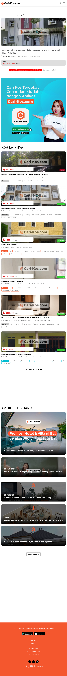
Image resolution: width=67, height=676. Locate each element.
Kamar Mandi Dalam (29, 181)
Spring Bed (40, 181)
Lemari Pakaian (35, 214)
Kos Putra (5, 360)
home (33, 640)
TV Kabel (26, 214)
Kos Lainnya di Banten (33, 369)
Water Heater (57, 214)
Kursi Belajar (57, 181)
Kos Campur (5, 181)
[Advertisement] (33, 389)
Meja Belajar (48, 181)
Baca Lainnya (33, 554)
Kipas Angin (24, 360)
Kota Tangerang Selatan (19, 15)
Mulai (4, 61)
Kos (2, 15)
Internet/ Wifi (18, 181)
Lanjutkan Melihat (50, 70)
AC (11, 181)
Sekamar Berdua (12, 217)
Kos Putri (4, 251)
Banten (8, 15)
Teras (37, 360)
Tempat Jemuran (16, 254)
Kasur (3, 217)
